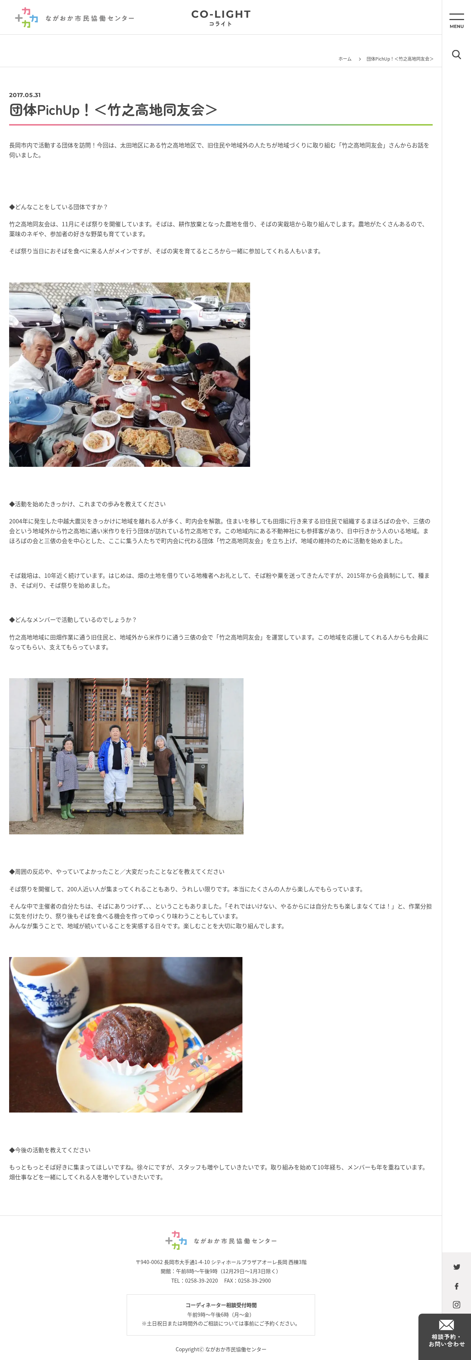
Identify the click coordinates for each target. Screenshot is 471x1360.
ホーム (345, 58)
